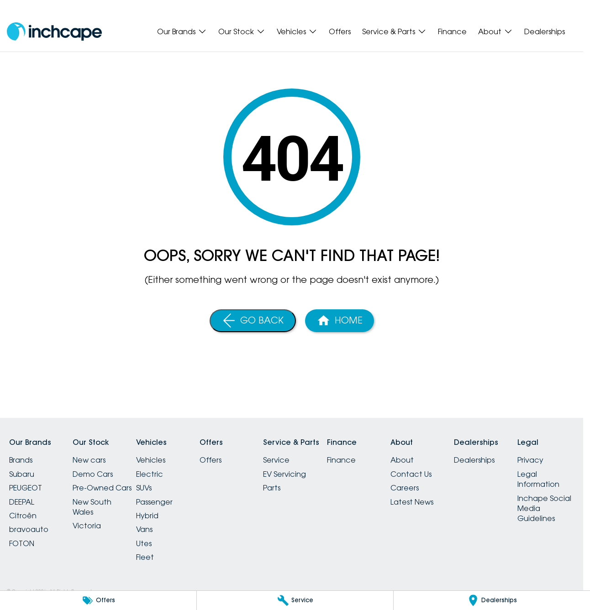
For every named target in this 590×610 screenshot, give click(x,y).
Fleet (145, 557)
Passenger (154, 501)
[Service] (295, 600)
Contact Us (411, 474)
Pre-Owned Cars (102, 487)
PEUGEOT (25, 487)
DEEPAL (21, 501)
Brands (20, 459)
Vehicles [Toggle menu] (297, 31)
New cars (89, 459)
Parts (271, 487)
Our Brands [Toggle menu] (182, 31)
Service (276, 459)
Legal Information (538, 479)
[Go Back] (253, 320)
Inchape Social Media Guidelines (544, 508)
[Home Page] (339, 320)
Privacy (530, 459)
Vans (144, 529)
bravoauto (28, 529)
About (402, 459)
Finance (452, 31)
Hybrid (147, 515)
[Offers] (98, 600)
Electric (149, 474)
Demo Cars (93, 474)
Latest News (411, 501)
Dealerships (544, 31)
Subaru (21, 474)
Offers (340, 31)
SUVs (144, 487)
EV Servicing (284, 474)
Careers (404, 487)
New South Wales (92, 506)
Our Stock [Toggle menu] (241, 31)
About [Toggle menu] (495, 31)
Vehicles (150, 459)
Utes (144, 543)
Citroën (23, 515)
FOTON (21, 543)
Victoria (87, 525)
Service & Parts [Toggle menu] (394, 31)
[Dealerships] (492, 600)
